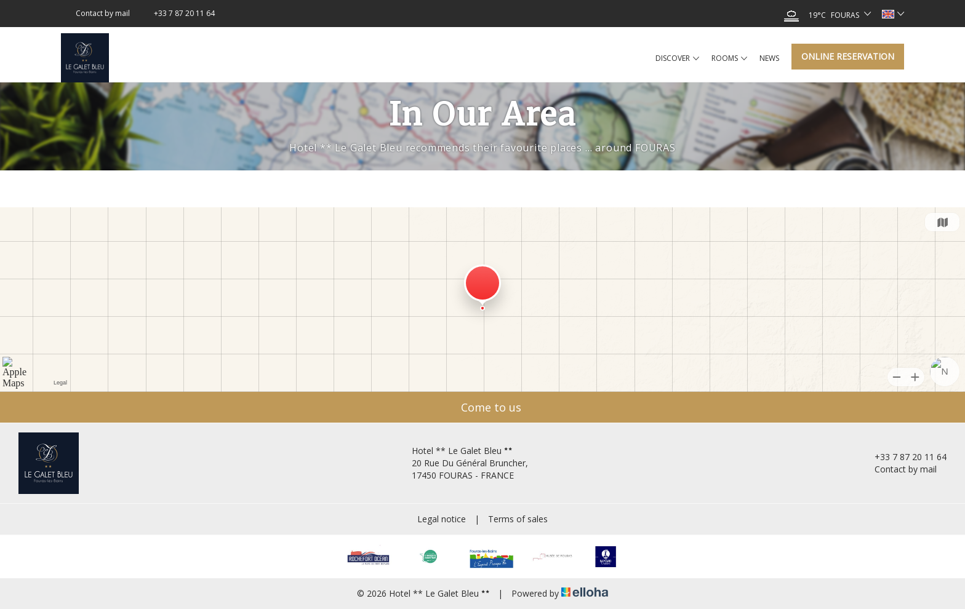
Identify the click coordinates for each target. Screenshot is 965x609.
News (769, 58)
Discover (677, 58)
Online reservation (847, 56)
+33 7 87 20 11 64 (903, 457)
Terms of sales (518, 519)
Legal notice (441, 519)
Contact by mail (898, 469)
